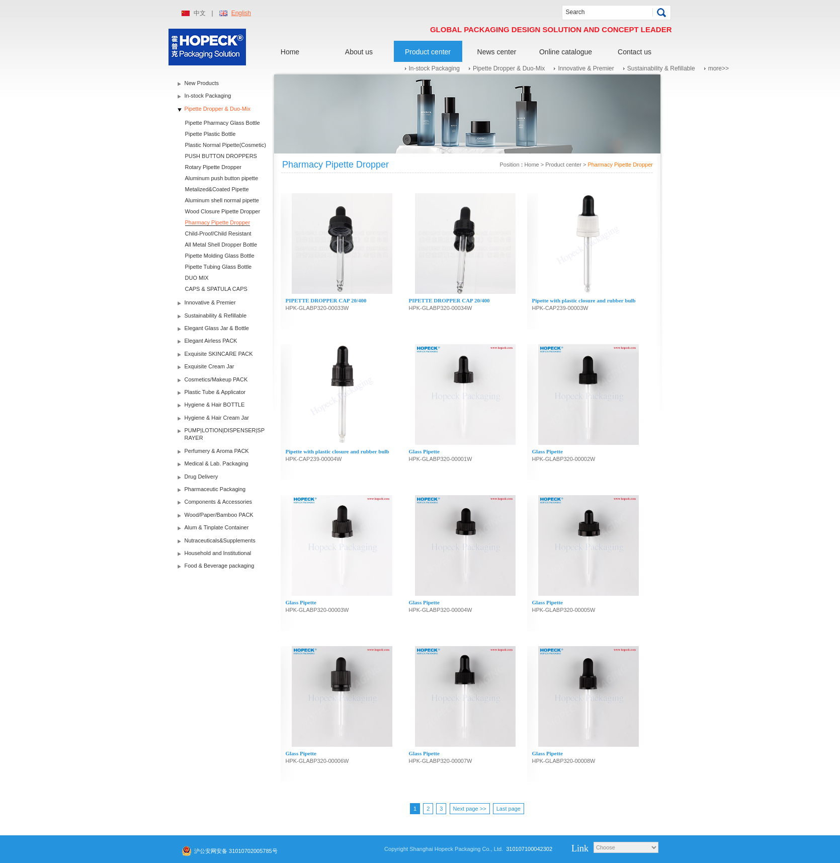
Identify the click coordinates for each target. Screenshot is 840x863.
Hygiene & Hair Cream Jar (217, 418)
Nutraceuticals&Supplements (220, 540)
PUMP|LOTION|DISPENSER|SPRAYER (225, 434)
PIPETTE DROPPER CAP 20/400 (326, 300)
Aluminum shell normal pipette (222, 200)
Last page (508, 809)
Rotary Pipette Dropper (213, 167)
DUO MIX (197, 278)
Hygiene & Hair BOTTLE (215, 405)
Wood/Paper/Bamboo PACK (219, 515)
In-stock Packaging (434, 68)
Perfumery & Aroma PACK (217, 451)
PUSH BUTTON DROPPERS (221, 156)
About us (359, 52)
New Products (202, 83)
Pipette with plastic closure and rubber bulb (584, 300)
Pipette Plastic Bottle (210, 134)
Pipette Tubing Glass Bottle (218, 267)
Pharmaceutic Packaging (215, 489)
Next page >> (469, 809)
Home (290, 52)
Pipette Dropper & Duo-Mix (509, 68)
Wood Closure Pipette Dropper (223, 211)
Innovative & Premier (586, 68)
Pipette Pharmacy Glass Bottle (222, 123)
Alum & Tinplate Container (217, 527)
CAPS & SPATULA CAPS (216, 289)
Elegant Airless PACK (211, 341)
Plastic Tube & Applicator (215, 392)
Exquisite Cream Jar (209, 366)
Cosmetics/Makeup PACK (216, 379)
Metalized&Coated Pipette (217, 189)
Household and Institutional (218, 553)
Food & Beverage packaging (220, 566)
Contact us (634, 52)
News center (497, 52)
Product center (428, 52)
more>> (718, 68)
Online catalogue (565, 52)
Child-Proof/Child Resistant (218, 233)
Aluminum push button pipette (222, 178)
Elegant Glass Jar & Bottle (217, 328)
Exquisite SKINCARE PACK (219, 354)
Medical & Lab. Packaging (216, 463)
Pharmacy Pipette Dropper (217, 222)
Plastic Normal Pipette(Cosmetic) (225, 145)
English (241, 13)
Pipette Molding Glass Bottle (220, 256)
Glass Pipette (424, 451)
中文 (200, 13)
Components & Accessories (219, 502)
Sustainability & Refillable (661, 68)
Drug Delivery (201, 477)
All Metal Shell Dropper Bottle (221, 245)
